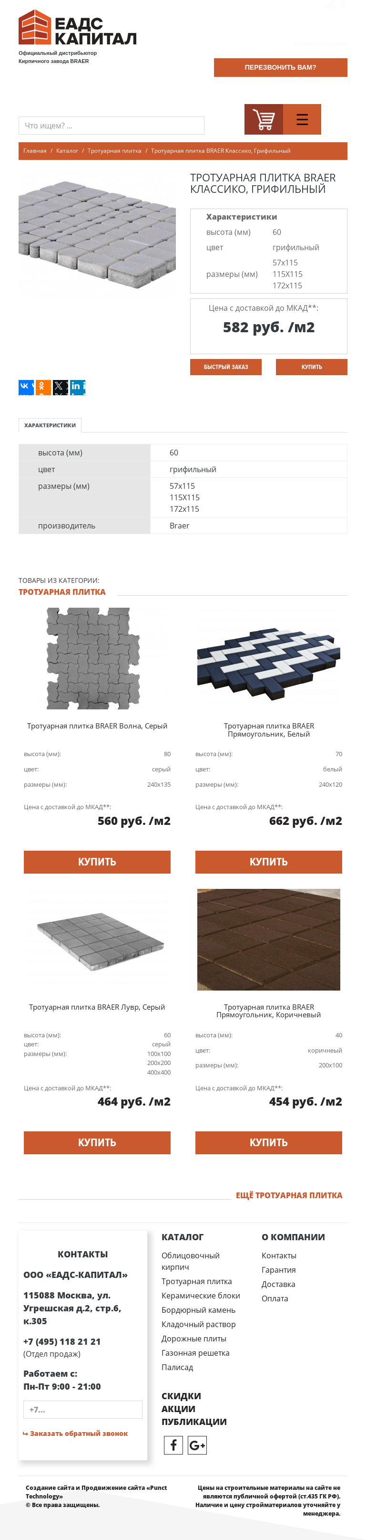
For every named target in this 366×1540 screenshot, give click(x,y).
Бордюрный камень (198, 1310)
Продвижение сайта (113, 1488)
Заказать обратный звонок (75, 1433)
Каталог (67, 151)
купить (312, 367)
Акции (178, 1408)
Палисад (177, 1367)
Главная (35, 151)
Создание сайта (50, 1488)
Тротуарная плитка (115, 151)
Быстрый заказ (226, 367)
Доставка (278, 1284)
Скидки (181, 1396)
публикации (194, 1421)
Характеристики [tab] (50, 425)
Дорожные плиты (194, 1338)
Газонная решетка (196, 1353)
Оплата (275, 1298)
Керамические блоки (201, 1295)
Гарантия (279, 1270)
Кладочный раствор (199, 1324)
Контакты (279, 1255)
